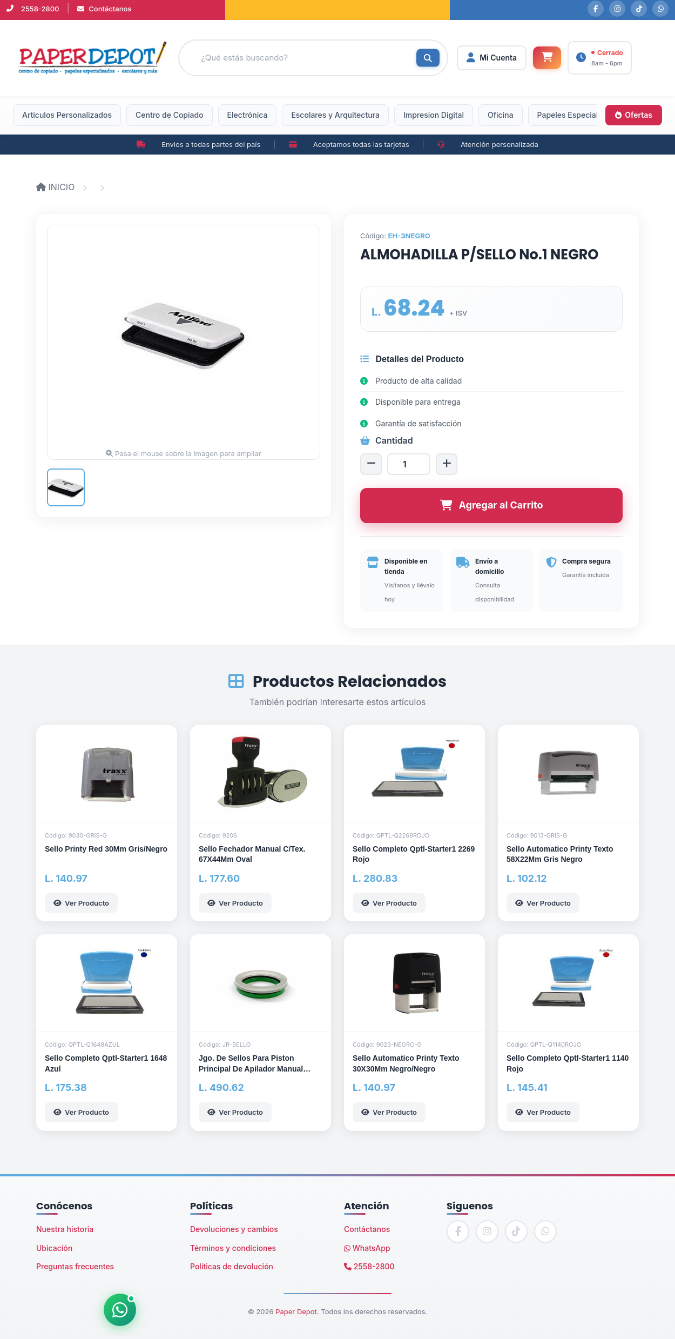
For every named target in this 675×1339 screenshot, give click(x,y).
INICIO (56, 187)
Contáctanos (104, 8)
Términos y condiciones (233, 1248)
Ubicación (54, 1248)
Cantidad (386, 440)
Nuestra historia (64, 1229)
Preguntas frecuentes (75, 1266)
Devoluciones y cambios (234, 1229)
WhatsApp (367, 1248)
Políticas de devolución (231, 1266)
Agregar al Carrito (491, 505)
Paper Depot (296, 1311)
